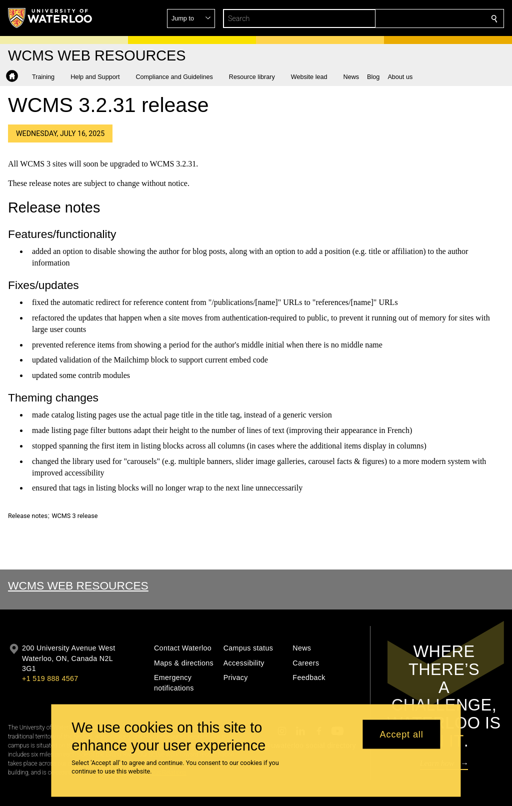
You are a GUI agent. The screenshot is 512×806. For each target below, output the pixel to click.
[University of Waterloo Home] (50, 18)
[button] (422, 19)
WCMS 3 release (75, 516)
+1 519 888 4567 (50, 678)
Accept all (402, 734)
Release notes (28, 516)
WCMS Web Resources (78, 585)
